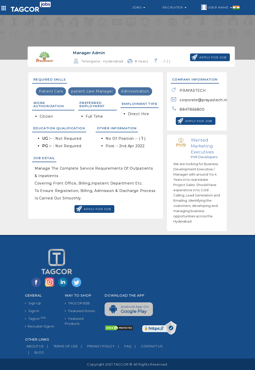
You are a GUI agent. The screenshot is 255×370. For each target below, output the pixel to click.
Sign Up (33, 303)
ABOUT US (34, 346)
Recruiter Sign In (39, 326)
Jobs (138, 7)
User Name (220, 7)
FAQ (123, 346)
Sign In (32, 311)
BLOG (34, 352)
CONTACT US (147, 346)
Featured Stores (80, 311)
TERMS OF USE (61, 346)
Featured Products (74, 321)
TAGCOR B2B (77, 303)
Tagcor (35, 318)
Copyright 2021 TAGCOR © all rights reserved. (127, 364)
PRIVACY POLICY (96, 346)
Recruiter (175, 7)
